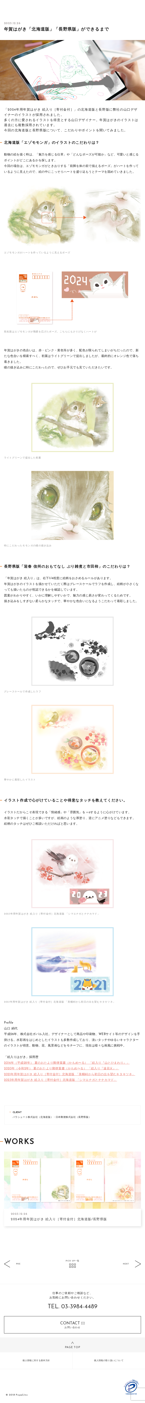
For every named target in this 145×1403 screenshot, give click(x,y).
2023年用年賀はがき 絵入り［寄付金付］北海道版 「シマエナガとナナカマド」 (60, 1080)
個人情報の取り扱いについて (109, 1361)
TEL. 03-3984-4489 (72, 1307)
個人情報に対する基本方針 (36, 1361)
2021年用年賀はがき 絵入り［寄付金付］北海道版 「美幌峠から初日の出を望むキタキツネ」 (69, 1074)
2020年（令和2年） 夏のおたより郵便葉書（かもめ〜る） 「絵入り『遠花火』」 (61, 1068)
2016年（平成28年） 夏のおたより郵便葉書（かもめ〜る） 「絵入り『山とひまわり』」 (67, 1063)
